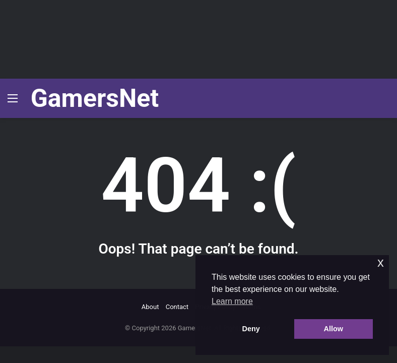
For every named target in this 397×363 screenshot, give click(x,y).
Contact (177, 307)
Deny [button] (251, 329)
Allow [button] (333, 329)
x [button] (380, 262)
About (150, 307)
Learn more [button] (232, 301)
